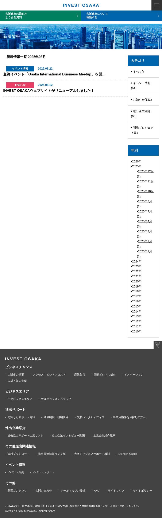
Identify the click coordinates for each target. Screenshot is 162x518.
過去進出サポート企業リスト (25, 435)
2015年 (136, 306)
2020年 (136, 281)
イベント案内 (16, 472)
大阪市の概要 (16, 374)
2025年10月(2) (145, 194)
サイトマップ (116, 490)
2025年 (136, 166)
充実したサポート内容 (21, 417)
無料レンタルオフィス (90, 417)
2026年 (136, 161)
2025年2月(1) (144, 244)
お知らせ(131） (142, 99)
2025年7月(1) (144, 214)
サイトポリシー (142, 490)
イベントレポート (44, 472)
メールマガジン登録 (73, 490)
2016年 (136, 301)
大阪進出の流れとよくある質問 (16, 15)
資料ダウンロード (19, 453)
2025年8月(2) (144, 204)
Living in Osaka (127, 453)
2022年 (136, 271)
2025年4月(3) (144, 224)
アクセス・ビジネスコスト (49, 374)
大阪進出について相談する (97, 15)
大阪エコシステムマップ (56, 399)
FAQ (96, 490)
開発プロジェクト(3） (142, 130)
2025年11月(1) (145, 184)
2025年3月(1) (144, 234)
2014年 (136, 311)
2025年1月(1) (144, 254)
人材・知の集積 (17, 380)
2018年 (136, 291)
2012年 (136, 321)
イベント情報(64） (141, 85)
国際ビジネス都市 (105, 374)
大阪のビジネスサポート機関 (92, 453)
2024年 (136, 261)
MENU (156, 5)
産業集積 (79, 374)
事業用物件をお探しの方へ (129, 417)
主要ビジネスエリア (20, 399)
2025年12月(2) (145, 174)
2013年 (136, 316)
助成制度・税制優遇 (56, 417)
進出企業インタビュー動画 (68, 435)
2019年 (136, 286)
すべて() (137, 71)
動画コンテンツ (17, 490)
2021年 (136, 276)
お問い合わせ (43, 490)
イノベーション (133, 374)
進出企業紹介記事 (104, 435)
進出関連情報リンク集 (52, 453)
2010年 (136, 331)
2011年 (136, 326)
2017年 (136, 296)
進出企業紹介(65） (141, 113)
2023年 (136, 266)
